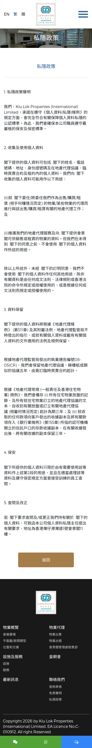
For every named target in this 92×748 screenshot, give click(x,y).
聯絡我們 (57, 679)
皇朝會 (55, 656)
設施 (6, 663)
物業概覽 (11, 627)
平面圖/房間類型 (14, 640)
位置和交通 (11, 647)
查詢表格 (55, 686)
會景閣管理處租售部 (63, 647)
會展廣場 (9, 634)
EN (7, 14)
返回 (46, 559)
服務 (6, 670)
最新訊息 (11, 679)
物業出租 (55, 640)
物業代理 (57, 627)
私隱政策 (55, 699)
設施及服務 (13, 656)
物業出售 (55, 634)
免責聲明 (55, 693)
